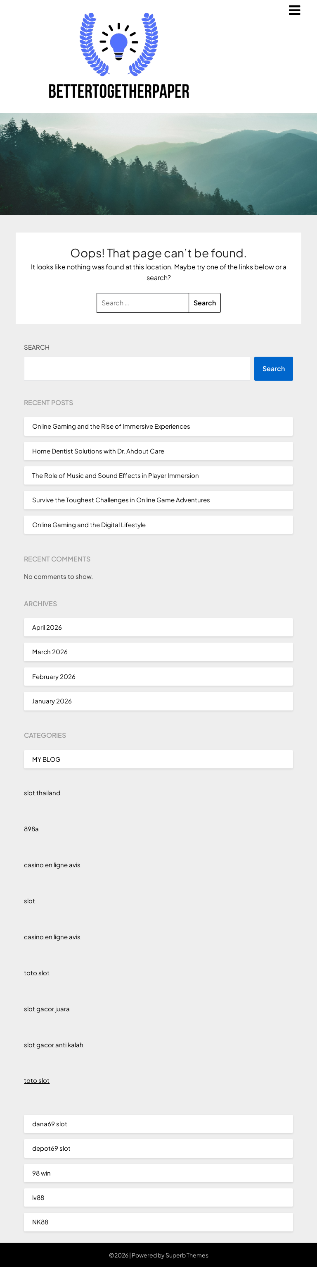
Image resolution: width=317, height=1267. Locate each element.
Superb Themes (187, 1255)
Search (37, 347)
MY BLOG (46, 759)
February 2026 (54, 676)
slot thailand (42, 793)
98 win (41, 1173)
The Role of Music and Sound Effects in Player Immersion (115, 475)
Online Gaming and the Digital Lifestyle (89, 524)
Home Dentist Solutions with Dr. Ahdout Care (98, 451)
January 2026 (52, 701)
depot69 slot (51, 1148)
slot (29, 901)
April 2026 (47, 627)
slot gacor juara (47, 1009)
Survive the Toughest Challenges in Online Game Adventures (121, 500)
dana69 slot (49, 1124)
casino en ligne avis (52, 865)
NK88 (40, 1222)
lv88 (38, 1197)
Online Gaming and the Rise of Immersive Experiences (111, 426)
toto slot (37, 973)
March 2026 (50, 651)
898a (31, 829)
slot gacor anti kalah (53, 1045)
